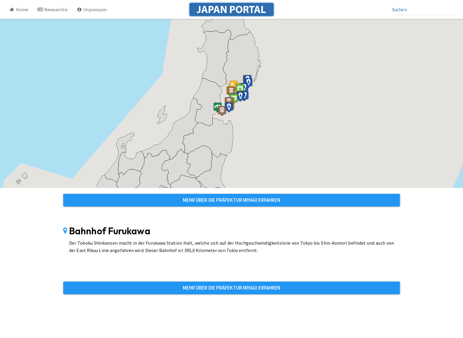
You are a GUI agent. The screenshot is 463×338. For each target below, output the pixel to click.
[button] (234, 98)
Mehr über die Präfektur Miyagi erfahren (232, 200)
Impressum (91, 9)
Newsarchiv (52, 9)
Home (18, 9)
